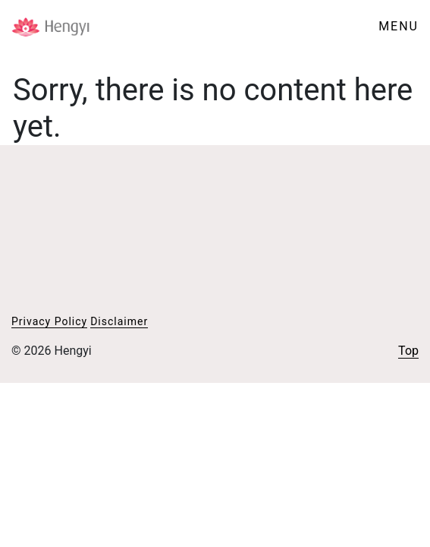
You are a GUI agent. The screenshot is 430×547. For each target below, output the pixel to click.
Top (408, 350)
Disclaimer (119, 321)
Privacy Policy (49, 321)
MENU (398, 26)
